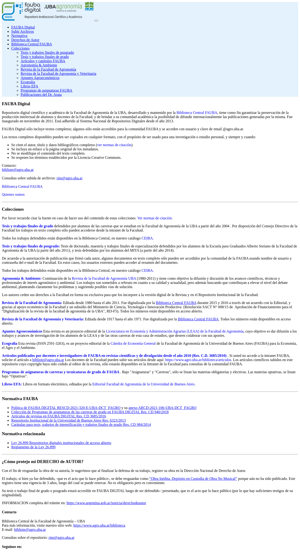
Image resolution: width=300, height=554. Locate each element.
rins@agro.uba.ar (69, 178)
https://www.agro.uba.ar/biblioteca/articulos (198, 360)
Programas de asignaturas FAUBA (46, 90)
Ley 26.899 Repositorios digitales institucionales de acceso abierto (61, 443)
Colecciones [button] (20, 48)
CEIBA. (148, 238)
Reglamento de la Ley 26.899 (33, 447)
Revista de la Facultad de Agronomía (48, 69)
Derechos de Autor (25, 40)
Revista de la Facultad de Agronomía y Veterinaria (58, 74)
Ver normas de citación (154, 218)
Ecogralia (28, 82)
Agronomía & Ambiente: (21, 278)
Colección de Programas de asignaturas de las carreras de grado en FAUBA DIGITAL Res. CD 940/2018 (90, 412)
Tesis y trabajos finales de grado (45, 57)
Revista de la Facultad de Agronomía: (32, 303)
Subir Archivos (22, 31)
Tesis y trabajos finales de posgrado (47, 52)
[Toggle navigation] (96, 20)
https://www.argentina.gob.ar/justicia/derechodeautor (106, 503)
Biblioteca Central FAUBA (31, 44)
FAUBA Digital (23, 27)
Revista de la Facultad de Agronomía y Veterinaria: (43, 319)
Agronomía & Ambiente (39, 65)
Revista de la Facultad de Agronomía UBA (104, 278)
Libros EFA (29, 86)
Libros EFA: (12, 384)
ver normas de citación (114, 145)
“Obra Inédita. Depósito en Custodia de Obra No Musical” (193, 479)
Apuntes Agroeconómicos (40, 78)
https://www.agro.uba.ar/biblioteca (99, 525)
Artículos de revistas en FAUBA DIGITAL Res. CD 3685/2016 (58, 416)
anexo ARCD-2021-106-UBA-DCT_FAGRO (162, 408)
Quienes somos (13, 194)
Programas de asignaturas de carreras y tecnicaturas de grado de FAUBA (60, 372)
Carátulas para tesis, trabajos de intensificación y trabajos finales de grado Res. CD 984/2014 (81, 425)
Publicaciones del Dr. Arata (41, 95)
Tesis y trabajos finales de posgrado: (31, 246)
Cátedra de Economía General (133, 343)
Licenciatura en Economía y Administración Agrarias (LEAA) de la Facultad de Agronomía (175, 331)
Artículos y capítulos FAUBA (43, 61)
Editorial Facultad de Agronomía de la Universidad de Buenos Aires (143, 384)
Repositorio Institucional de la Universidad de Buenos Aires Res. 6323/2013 (68, 420)
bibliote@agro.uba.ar (18, 170)
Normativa (19, 36)
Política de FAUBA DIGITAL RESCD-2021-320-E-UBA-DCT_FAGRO (65, 408)
